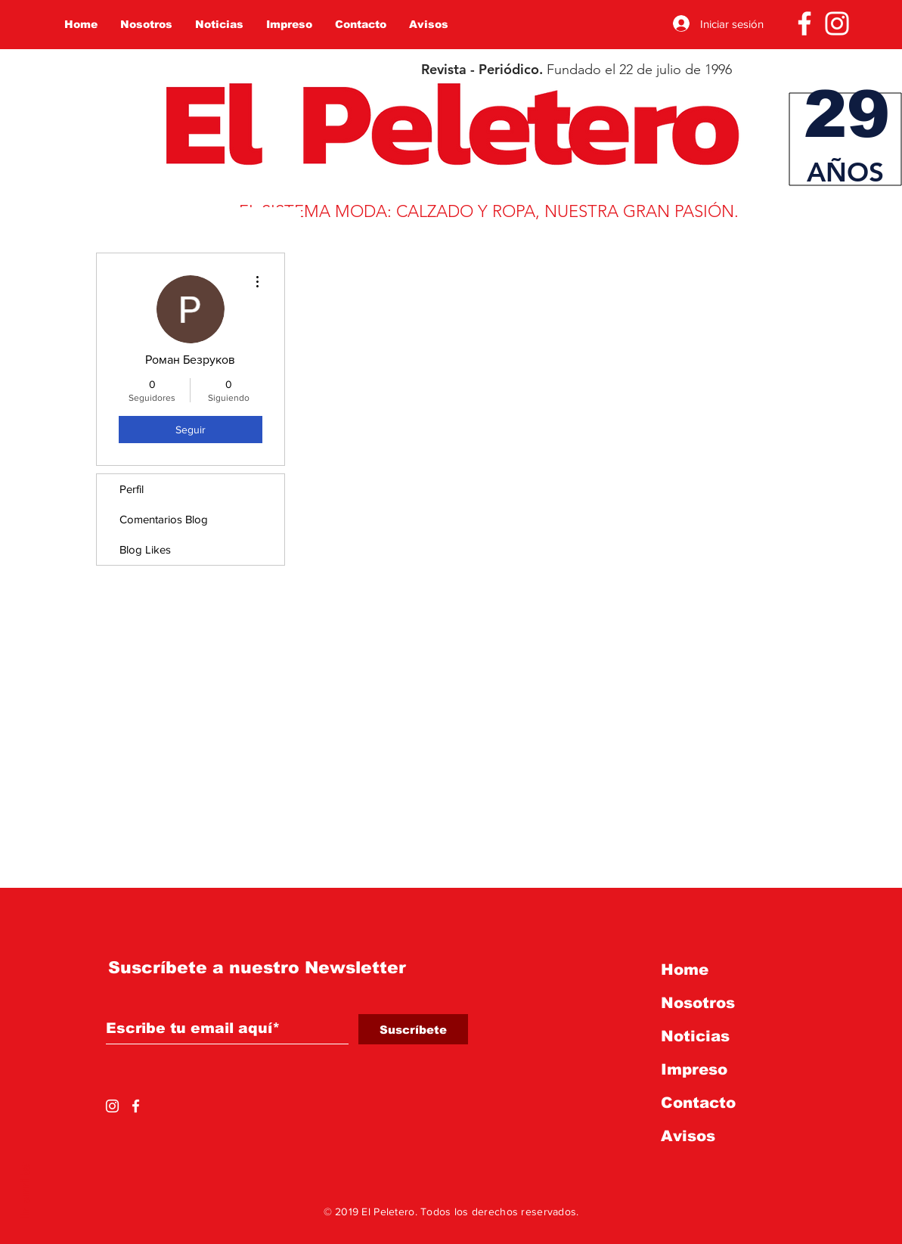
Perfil (131, 488)
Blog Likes (145, 549)
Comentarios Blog (163, 519)
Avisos (688, 1136)
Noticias (695, 1036)
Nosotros (698, 1002)
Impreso (694, 1069)
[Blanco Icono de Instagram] (837, 23)
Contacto (698, 1102)
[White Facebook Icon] (135, 1106)
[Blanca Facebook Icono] (804, 23)
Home (684, 969)
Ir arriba (25, 1190)
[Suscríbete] (413, 1029)
